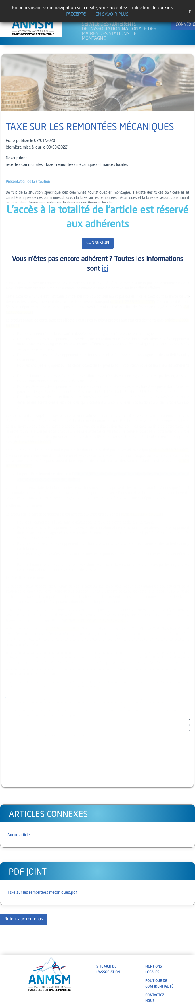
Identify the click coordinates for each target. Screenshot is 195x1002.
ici (105, 269)
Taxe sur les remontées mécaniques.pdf (42, 893)
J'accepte (76, 14)
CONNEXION (97, 243)
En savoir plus (112, 14)
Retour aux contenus (24, 919)
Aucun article (18, 835)
